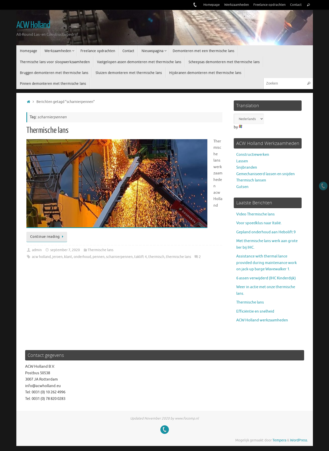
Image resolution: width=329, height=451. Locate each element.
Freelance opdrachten (269, 5)
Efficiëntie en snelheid (255, 311)
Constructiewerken (252, 154)
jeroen (57, 257)
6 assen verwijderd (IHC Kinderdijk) (266, 278)
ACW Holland (33, 25)
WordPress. (299, 440)
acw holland (41, 257)
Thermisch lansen (251, 180)
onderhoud (82, 257)
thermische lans (178, 257)
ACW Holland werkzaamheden (262, 320)
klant (68, 257)
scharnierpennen (119, 257)
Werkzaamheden (236, 5)
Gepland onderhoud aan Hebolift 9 (266, 232)
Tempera (279, 440)
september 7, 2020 (65, 250)
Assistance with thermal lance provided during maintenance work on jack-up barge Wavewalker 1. (266, 263)
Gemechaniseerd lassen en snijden (265, 174)
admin (37, 250)
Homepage (211, 5)
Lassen (242, 161)
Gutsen (242, 186)
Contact (296, 5)
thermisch (156, 257)
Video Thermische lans (255, 214)
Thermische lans (47, 130)
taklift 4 (140, 257)
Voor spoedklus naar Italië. (259, 223)
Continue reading (47, 237)
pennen (98, 257)
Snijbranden (246, 167)
